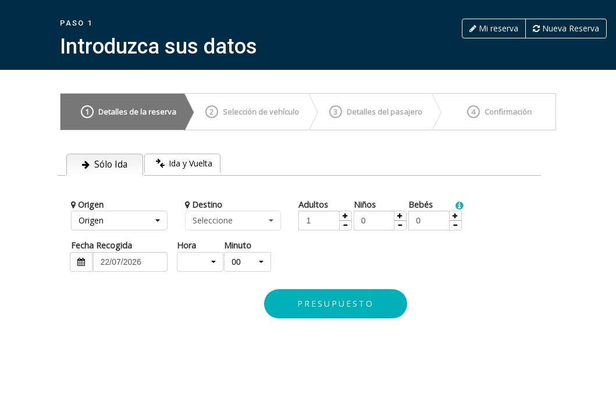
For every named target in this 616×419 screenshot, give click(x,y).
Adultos (313, 204)
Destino (203, 204)
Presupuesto (335, 303)
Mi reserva (493, 28)
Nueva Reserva (566, 28)
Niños (365, 204)
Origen (87, 204)
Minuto (237, 245)
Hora (186, 245)
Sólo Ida (104, 164)
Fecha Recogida (101, 245)
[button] (119, 220)
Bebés (420, 204)
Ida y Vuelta (183, 162)
